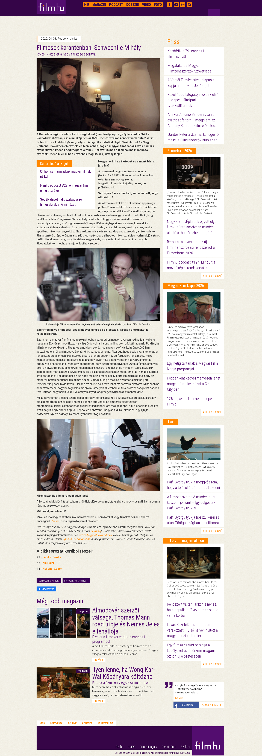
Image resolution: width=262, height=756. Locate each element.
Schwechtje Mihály (48, 580)
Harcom (55, 521)
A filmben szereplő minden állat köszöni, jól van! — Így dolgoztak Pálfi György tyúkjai (191, 502)
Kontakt (87, 723)
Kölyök (179, 697)
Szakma (185, 747)
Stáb (42, 723)
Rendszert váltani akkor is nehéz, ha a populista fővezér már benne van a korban (192, 610)
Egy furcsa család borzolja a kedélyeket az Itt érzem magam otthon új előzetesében (191, 650)
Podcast (116, 4)
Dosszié (132, 4)
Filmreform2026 (179, 150)
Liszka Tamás (52, 557)
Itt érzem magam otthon (185, 540)
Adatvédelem (105, 723)
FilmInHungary (148, 747)
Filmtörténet (169, 747)
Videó (146, 4)
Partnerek (56, 723)
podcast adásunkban (77, 539)
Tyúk (170, 422)
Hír (86, 4)
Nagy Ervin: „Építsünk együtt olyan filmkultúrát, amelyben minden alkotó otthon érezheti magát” (192, 227)
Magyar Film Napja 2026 (185, 285)
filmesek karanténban (76, 580)
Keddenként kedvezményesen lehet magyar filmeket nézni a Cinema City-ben (193, 384)
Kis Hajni (48, 563)
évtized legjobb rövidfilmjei (95, 535)
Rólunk (72, 723)
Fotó (158, 4)
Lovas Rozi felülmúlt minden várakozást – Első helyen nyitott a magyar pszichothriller (192, 630)
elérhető (96, 531)
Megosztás (46, 589)
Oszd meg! (187, 705)
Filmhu (119, 747)
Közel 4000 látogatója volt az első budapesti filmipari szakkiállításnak (192, 100)
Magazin (99, 4)
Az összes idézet (211, 705)
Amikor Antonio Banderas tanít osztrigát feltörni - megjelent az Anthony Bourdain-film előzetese (191, 120)
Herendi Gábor (52, 568)
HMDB (131, 747)
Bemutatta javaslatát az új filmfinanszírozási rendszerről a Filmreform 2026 (191, 247)
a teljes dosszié (212, 276)
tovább (99, 659)
